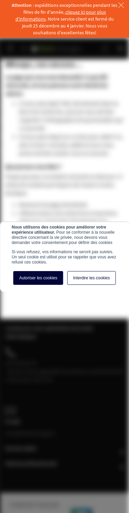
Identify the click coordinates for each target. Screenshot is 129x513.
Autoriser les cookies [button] (38, 278)
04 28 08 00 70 (21, 363)
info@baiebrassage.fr (30, 433)
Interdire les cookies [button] (91, 278)
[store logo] (57, 45)
